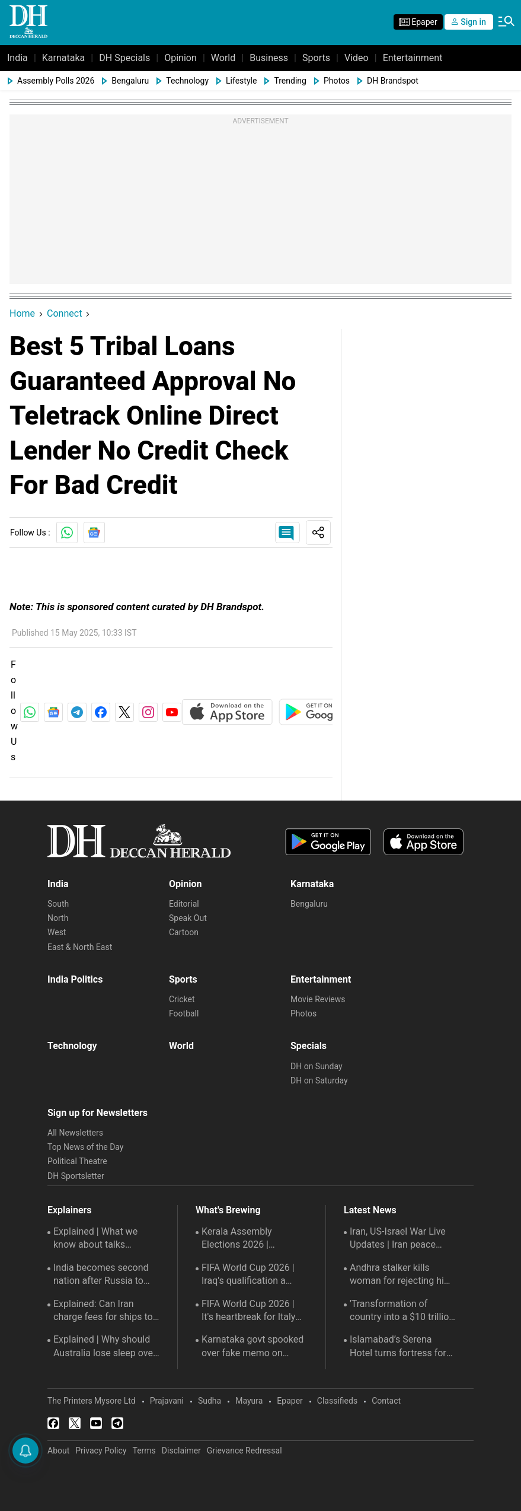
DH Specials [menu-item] (124, 57)
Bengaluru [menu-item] (130, 80)
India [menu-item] (17, 57)
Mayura (249, 1400)
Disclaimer (181, 1450)
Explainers (69, 1210)
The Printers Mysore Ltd (91, 1400)
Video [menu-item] (356, 57)
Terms (143, 1450)
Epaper (289, 1400)
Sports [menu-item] (316, 57)
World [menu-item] (223, 57)
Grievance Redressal (244, 1450)
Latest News (370, 1210)
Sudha (209, 1400)
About (58, 1450)
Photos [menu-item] (337, 80)
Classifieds (337, 1400)
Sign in (469, 22)
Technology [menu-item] (187, 80)
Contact (386, 1400)
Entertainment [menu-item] (413, 57)
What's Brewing (228, 1210)
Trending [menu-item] (290, 80)
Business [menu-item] (269, 57)
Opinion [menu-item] (180, 57)
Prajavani (167, 1400)
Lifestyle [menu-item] (241, 80)
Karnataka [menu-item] (63, 57)
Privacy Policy (100, 1450)
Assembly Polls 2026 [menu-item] (55, 80)
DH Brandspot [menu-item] (392, 80)
